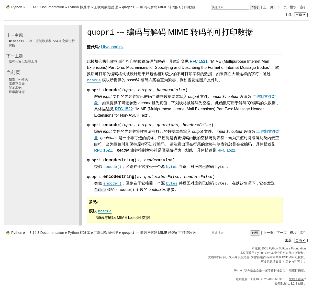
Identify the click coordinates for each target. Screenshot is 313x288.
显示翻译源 (17, 92)
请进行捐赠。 (298, 270)
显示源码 (15, 87)
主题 (296, 15)
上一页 (268, 7)
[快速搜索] (230, 7)
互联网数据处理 (106, 7)
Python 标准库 (79, 7)
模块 (293, 7)
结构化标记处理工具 (23, 61)
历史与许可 (292, 261)
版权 (258, 248)
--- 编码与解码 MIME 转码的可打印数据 (159, 7)
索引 (303, 7)
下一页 (282, 7)
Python (16, 7)
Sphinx (285, 283)
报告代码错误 (18, 79)
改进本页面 (17, 83)
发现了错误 (296, 279)
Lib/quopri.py (112, 47)
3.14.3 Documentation (47, 7)
